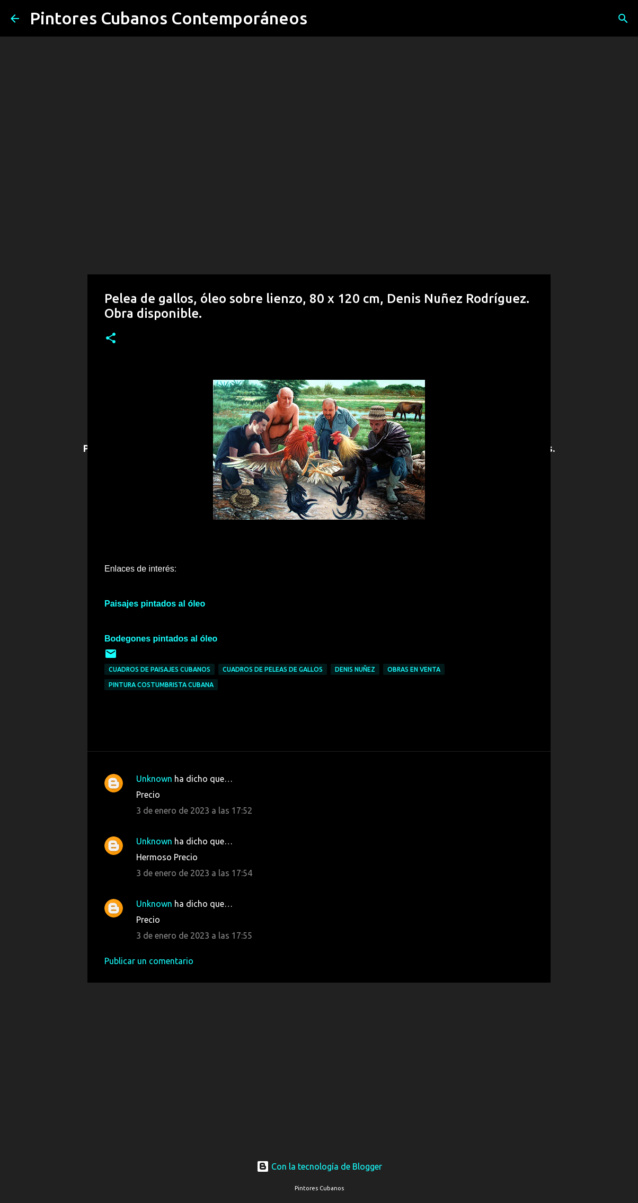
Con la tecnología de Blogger (319, 1166)
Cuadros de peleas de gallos (273, 669)
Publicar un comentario (148, 961)
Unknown (154, 778)
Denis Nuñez (355, 669)
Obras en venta (413, 669)
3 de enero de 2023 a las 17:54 (194, 873)
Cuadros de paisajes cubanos (159, 669)
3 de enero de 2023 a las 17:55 (194, 935)
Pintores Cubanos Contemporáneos (168, 18)
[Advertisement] (319, 1061)
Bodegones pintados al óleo (160, 638)
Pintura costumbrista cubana (161, 684)
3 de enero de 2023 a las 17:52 (194, 810)
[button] (110, 339)
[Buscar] (322, 18)
